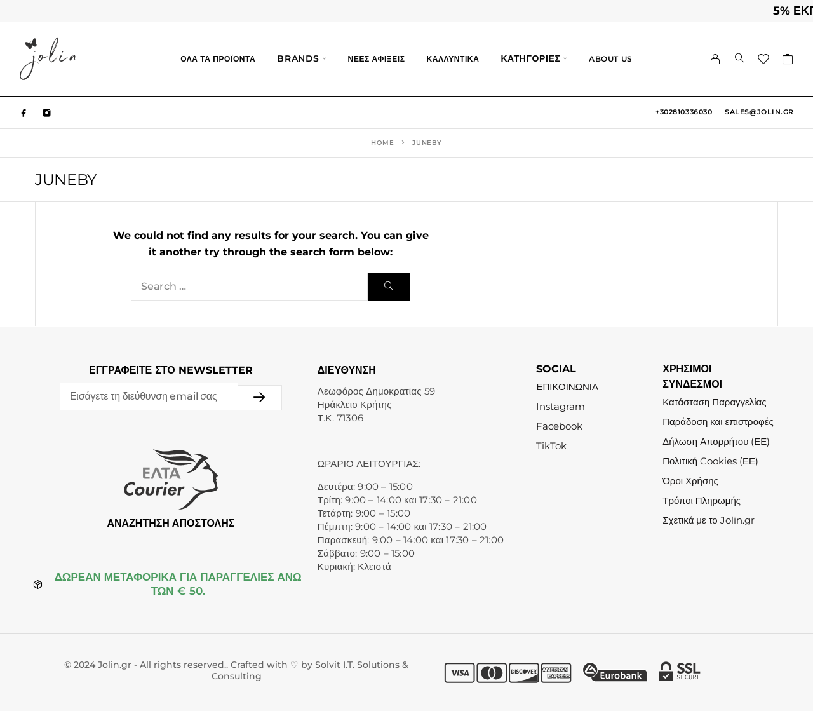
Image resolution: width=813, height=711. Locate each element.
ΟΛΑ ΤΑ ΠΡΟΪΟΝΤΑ (217, 59)
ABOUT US (611, 59)
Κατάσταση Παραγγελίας (714, 402)
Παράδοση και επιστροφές (717, 422)
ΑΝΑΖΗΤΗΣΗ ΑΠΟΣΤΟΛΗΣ (170, 523)
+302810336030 (683, 111)
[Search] (739, 59)
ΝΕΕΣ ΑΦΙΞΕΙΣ (376, 59)
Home (382, 143)
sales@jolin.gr (759, 111)
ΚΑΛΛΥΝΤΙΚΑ (452, 59)
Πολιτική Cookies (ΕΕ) (710, 461)
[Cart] (788, 61)
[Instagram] (47, 112)
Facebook (559, 426)
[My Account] (715, 59)
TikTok (551, 446)
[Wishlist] (764, 61)
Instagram (560, 406)
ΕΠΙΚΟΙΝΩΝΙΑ (567, 387)
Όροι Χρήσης (690, 481)
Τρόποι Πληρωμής (701, 500)
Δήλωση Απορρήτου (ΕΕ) (716, 441)
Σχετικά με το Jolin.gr (708, 520)
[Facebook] (24, 112)
